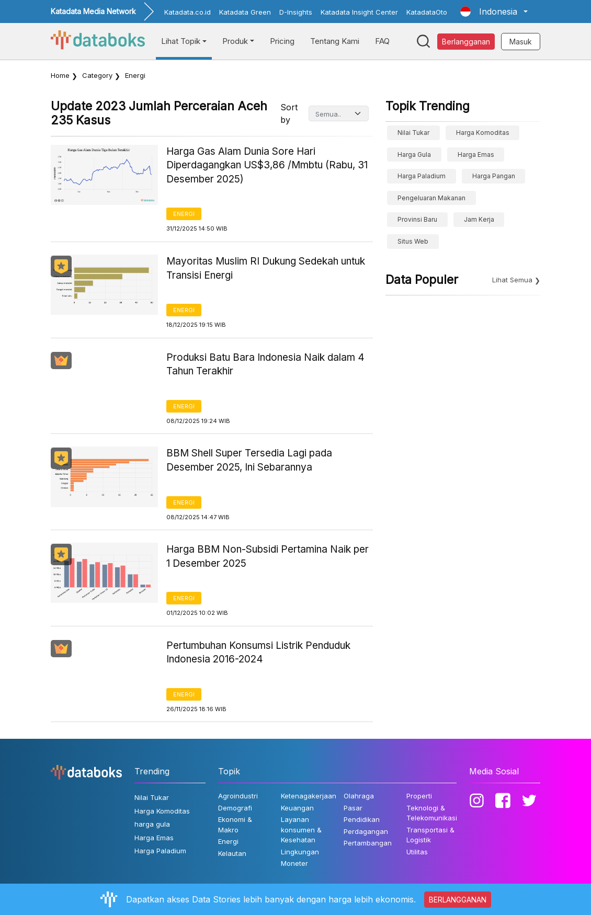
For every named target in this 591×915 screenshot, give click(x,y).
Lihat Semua (512, 280)
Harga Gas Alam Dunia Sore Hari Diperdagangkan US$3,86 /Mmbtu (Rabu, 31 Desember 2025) (267, 165)
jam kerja (479, 219)
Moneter (294, 863)
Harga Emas (476, 154)
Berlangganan (466, 41)
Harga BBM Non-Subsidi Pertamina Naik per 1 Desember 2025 (267, 556)
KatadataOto (426, 12)
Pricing (282, 41)
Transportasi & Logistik (430, 835)
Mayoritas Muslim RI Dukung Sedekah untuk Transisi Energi (265, 268)
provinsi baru (417, 219)
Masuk (520, 41)
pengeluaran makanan (431, 198)
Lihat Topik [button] (180, 41)
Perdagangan (366, 831)
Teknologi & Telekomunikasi (431, 813)
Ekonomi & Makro (235, 824)
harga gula (414, 154)
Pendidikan (362, 819)
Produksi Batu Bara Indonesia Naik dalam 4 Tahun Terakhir (265, 364)
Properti (419, 796)
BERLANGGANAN (457, 899)
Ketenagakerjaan (308, 796)
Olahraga (359, 796)
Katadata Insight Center (359, 12)
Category (97, 75)
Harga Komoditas (482, 132)
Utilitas (417, 852)
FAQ (382, 41)
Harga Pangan (493, 176)
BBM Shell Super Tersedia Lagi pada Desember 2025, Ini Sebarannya (249, 460)
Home (60, 75)
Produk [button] (235, 41)
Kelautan (232, 853)
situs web (412, 241)
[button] (494, 11)
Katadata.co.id (187, 12)
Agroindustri (238, 796)
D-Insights (295, 12)
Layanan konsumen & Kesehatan (301, 829)
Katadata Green (245, 12)
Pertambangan (368, 843)
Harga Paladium (421, 176)
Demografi (235, 808)
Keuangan (297, 808)
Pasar (353, 808)
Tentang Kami (334, 41)
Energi (184, 214)
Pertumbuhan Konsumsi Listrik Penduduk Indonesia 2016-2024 (258, 652)
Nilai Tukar (413, 132)
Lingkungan (300, 852)
